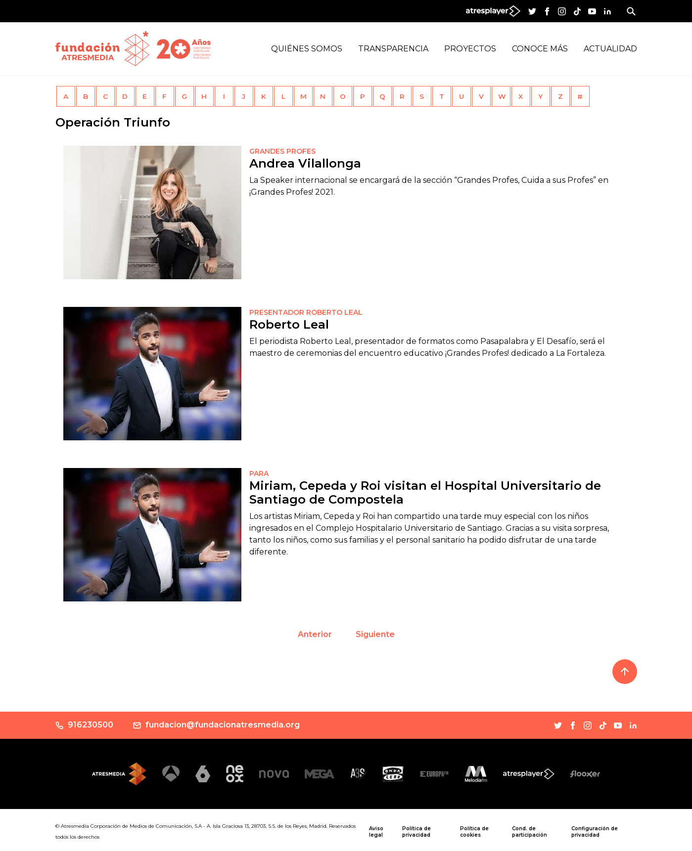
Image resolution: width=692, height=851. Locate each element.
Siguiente (375, 634)
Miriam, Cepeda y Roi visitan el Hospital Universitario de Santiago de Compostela (425, 492)
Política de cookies (474, 831)
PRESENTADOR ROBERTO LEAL (306, 312)
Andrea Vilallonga (305, 163)
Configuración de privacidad (594, 831)
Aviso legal (376, 831)
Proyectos (470, 48)
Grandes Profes (282, 151)
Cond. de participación (529, 831)
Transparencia (393, 48)
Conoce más (540, 48)
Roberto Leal (289, 324)
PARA (259, 473)
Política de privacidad (416, 831)
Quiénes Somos (306, 48)
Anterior (315, 634)
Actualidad (610, 48)
